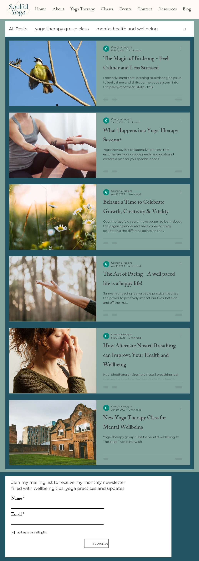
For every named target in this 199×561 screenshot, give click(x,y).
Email (16, 515)
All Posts (18, 28)
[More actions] (182, 48)
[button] (185, 29)
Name (16, 499)
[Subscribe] (96, 543)
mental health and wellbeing (127, 28)
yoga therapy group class (62, 28)
